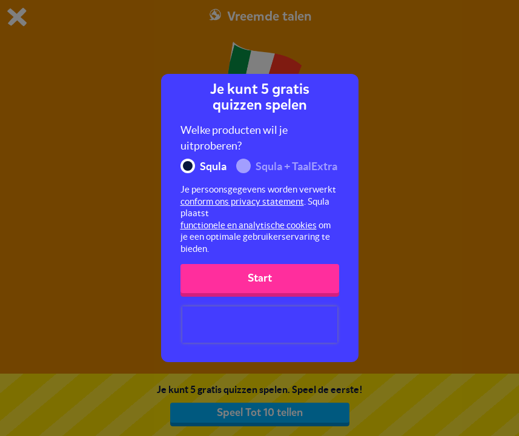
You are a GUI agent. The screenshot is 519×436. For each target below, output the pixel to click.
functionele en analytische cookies (248, 225)
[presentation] (259, 324)
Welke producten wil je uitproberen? (234, 138)
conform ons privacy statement (242, 201)
